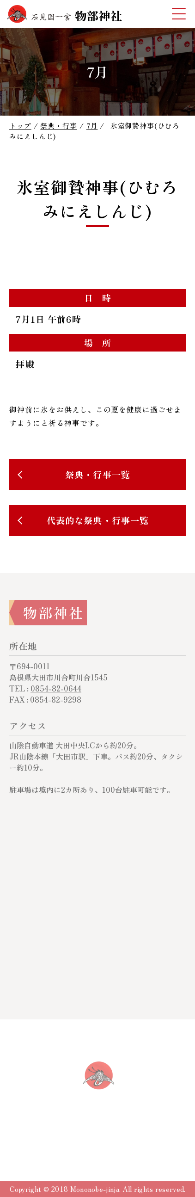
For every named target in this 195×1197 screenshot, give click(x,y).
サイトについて (68, 1134)
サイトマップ (131, 1134)
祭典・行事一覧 (97, 474)
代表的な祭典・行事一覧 (98, 520)
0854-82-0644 (55, 688)
